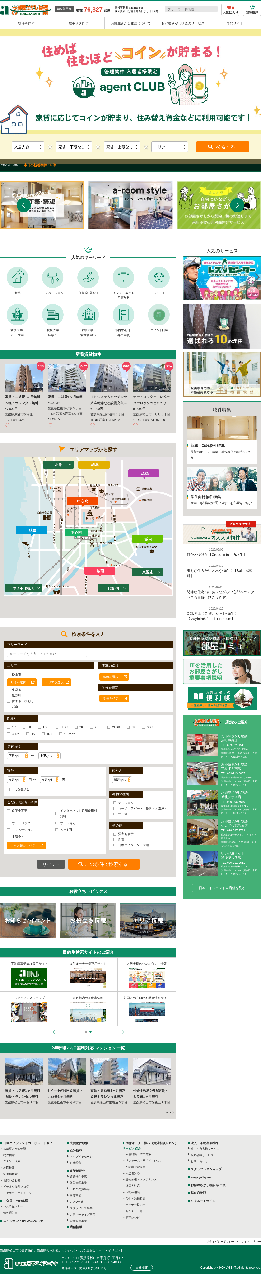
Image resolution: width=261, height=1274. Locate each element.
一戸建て (124, 814)
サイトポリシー (251, 1241)
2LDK (116, 727)
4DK (49, 734)
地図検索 (9, 1167)
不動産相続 (133, 1192)
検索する (225, 146)
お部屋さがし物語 (14, 1148)
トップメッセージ (81, 1156)
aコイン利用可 (159, 330)
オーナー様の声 (135, 1204)
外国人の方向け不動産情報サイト (147, 998)
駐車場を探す (79, 23)
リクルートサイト (203, 1201)
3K (133, 727)
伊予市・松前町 (22, 701)
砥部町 (16, 695)
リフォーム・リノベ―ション (144, 1160)
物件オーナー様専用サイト (88, 964)
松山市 (16, 674)
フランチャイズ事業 (82, 1214)
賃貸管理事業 (78, 1182)
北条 (15, 706)
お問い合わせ (11, 1180)
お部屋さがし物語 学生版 (208, 1185)
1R (14, 727)
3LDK (16, 734)
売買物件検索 (79, 1143)
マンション (126, 803)
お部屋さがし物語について (131, 23)
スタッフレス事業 (81, 1208)
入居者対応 (133, 1173)
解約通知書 (10, 1213)
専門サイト (235, 23)
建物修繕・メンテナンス (141, 1179)
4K (33, 734)
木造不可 (18, 836)
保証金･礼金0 (88, 293)
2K (81, 727)
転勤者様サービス (202, 1155)
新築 (17, 293)
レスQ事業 (76, 1201)
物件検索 (9, 1155)
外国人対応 (133, 1186)
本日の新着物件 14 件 (40, 165)
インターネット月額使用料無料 (78, 813)
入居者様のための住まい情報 (147, 964)
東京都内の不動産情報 (88, 998)
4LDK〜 (69, 734)
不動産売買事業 (80, 1189)
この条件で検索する (106, 864)
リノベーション (53, 293)
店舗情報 (76, 1227)
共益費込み (22, 789)
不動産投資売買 (135, 1167)
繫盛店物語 (198, 1193)
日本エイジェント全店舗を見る (222, 888)
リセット (51, 864)
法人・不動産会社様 (205, 1143)
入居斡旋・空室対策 (138, 1154)
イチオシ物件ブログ (16, 1186)
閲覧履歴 (252, 12)
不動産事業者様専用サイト (29, 964)
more (168, 1112)
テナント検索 (11, 1161)
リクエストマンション (17, 1193)
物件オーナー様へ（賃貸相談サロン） (152, 1143)
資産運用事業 (78, 1221)
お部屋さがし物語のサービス (183, 23)
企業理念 (75, 1163)
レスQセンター (13, 1206)
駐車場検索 (10, 1174)
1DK (46, 727)
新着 (121, 839)
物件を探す (26, 23)
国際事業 (75, 1195)
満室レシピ (133, 1217)
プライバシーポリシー (220, 1241)
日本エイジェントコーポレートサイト (29, 1143)
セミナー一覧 (134, 1211)
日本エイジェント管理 (133, 845)
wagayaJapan (201, 1177)
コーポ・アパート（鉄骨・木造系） (143, 808)
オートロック (21, 823)
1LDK (64, 727)
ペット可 (159, 293)
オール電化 (67, 823)
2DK (98, 727)
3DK (150, 727)
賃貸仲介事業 (78, 1176)
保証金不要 (19, 811)
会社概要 (76, 1151)
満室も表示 (126, 834)
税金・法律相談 (135, 1198)
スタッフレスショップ (29, 998)
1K (29, 727)
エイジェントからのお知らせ (23, 1221)
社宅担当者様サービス (205, 1148)
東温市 (16, 690)
